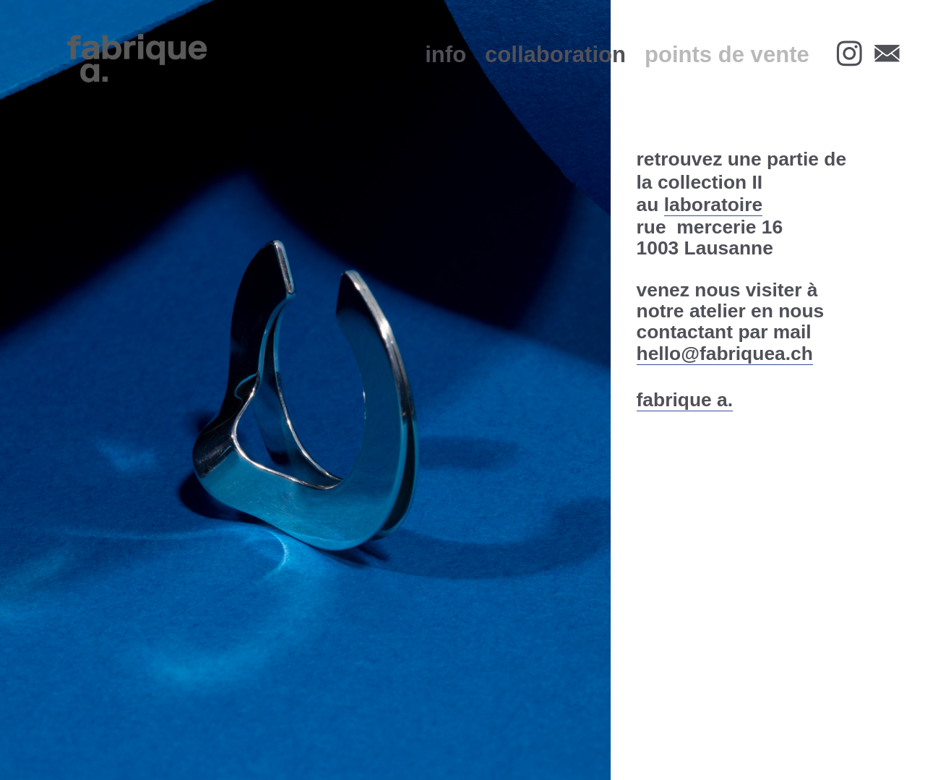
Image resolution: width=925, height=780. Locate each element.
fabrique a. (685, 400)
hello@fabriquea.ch (725, 353)
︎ (887, 54)
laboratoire (713, 204)
